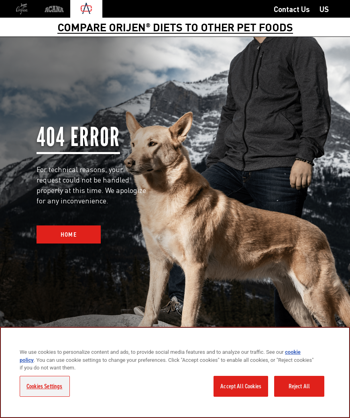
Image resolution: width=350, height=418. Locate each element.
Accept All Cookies (240, 386)
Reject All (299, 386)
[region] (175, 372)
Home (69, 234)
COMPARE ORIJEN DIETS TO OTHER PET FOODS (175, 27)
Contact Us (292, 9)
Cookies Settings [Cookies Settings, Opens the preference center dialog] (44, 386)
